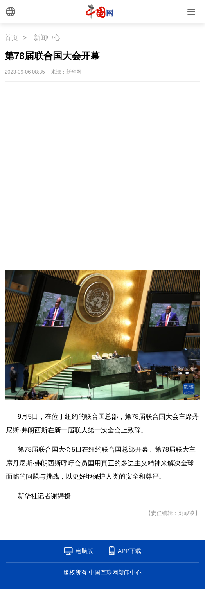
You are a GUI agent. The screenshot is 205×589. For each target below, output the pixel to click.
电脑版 (84, 551)
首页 (11, 37)
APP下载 (129, 551)
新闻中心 (47, 37)
